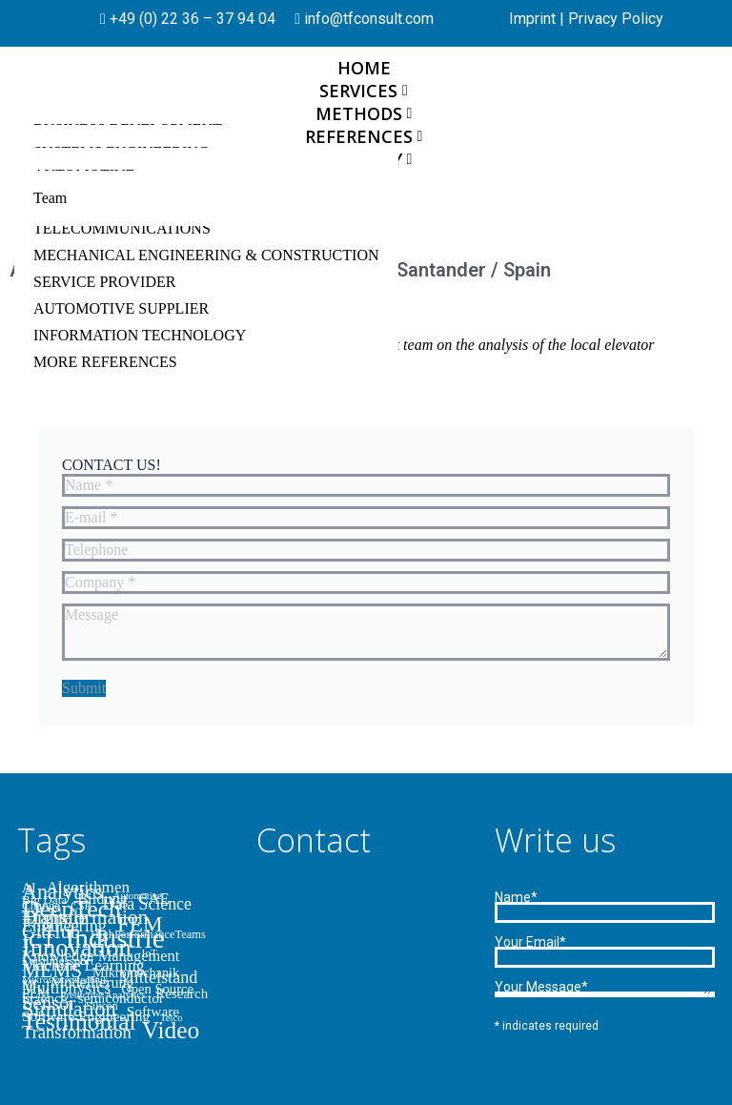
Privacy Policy (615, 19)
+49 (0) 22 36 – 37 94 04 (190, 19)
